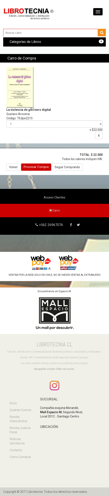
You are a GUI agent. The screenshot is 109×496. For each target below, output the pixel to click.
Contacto (16, 450)
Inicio (13, 403)
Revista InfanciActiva (18, 419)
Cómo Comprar (20, 457)
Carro (54, 210)
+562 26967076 (50, 225)
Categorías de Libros (25, 42)
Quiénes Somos (20, 410)
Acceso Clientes (54, 197)
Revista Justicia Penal (20, 430)
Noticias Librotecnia (17, 441)
